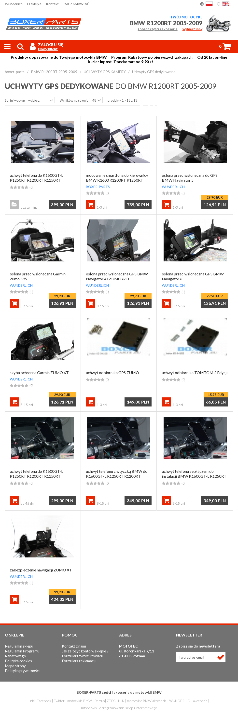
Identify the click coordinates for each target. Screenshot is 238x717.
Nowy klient (48, 49)
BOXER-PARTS (98, 187)
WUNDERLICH (173, 187)
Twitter (59, 701)
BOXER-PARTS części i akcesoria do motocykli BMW (119, 692)
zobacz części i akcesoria (158, 29)
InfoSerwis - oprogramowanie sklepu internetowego (119, 708)
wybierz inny (192, 29)
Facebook (44, 701)
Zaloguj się (50, 44)
